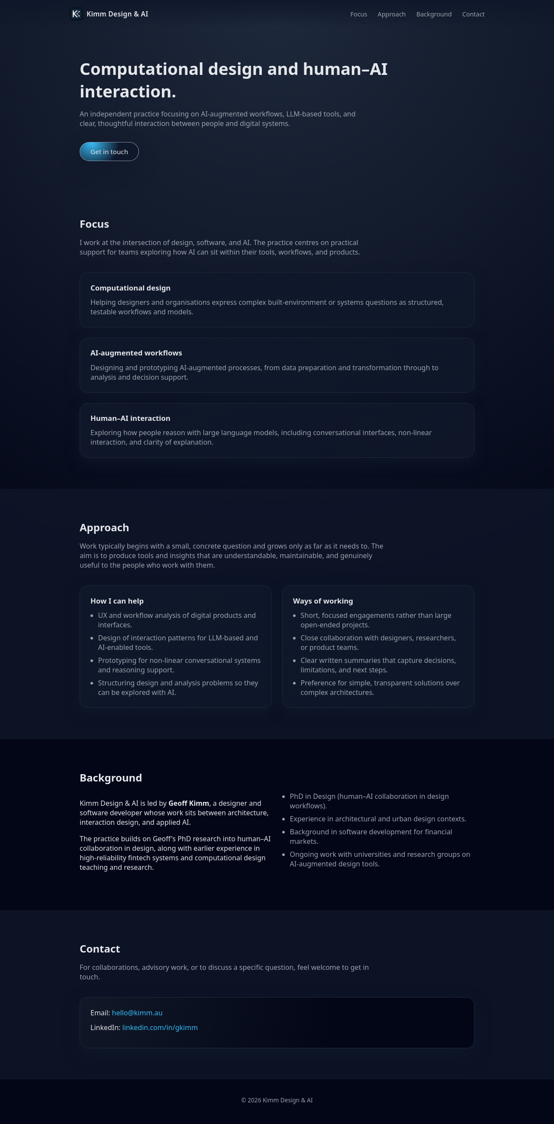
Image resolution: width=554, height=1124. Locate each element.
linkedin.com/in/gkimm (160, 1027)
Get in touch (109, 151)
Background (434, 14)
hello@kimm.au (137, 1012)
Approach (392, 14)
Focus (359, 14)
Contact (473, 14)
